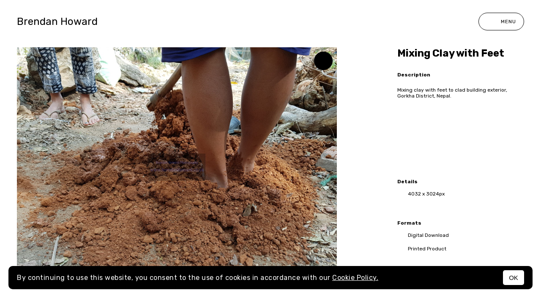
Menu (501, 21)
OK (513, 277)
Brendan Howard (57, 21)
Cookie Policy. (355, 278)
